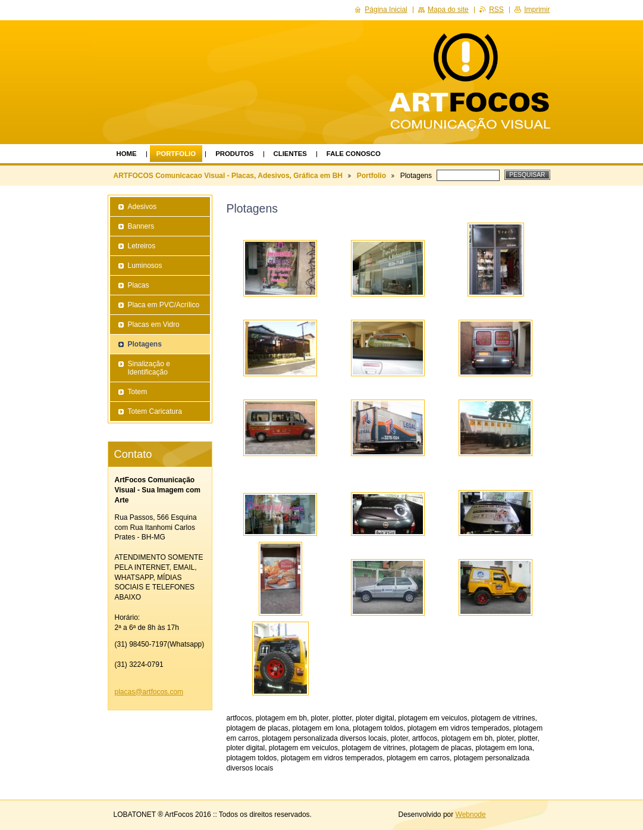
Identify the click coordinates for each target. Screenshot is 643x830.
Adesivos (142, 206)
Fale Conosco (354, 153)
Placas (138, 285)
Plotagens (145, 344)
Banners (141, 226)
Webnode (471, 814)
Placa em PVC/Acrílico (164, 305)
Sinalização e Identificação (149, 368)
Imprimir (537, 9)
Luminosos (145, 265)
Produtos (234, 153)
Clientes (290, 153)
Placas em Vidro (154, 324)
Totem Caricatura (155, 411)
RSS (496, 9)
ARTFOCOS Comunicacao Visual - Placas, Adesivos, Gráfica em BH (228, 175)
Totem (138, 392)
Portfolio (176, 153)
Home (127, 153)
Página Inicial (386, 9)
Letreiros (142, 246)
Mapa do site (448, 9)
